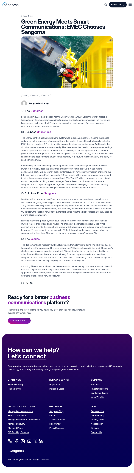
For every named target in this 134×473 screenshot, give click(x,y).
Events (52, 415)
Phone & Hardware (17, 415)
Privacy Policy (98, 419)
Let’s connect (27, 356)
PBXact (46, 96)
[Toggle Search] (105, 4)
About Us (95, 384)
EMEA (25, 96)
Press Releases (56, 428)
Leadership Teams (99, 393)
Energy (35, 96)
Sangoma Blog (56, 411)
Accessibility (97, 424)
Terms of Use (97, 411)
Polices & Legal (56, 388)
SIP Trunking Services (18, 432)
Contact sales (17, 320)
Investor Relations (99, 388)
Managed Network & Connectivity (24, 419)
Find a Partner (14, 388)
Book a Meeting (15, 384)
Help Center (54, 384)
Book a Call (116, 5)
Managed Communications (20, 411)
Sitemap (95, 428)
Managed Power (16, 428)
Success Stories (57, 419)
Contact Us (96, 432)
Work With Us (97, 397)
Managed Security (16, 424)
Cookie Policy (97, 415)
